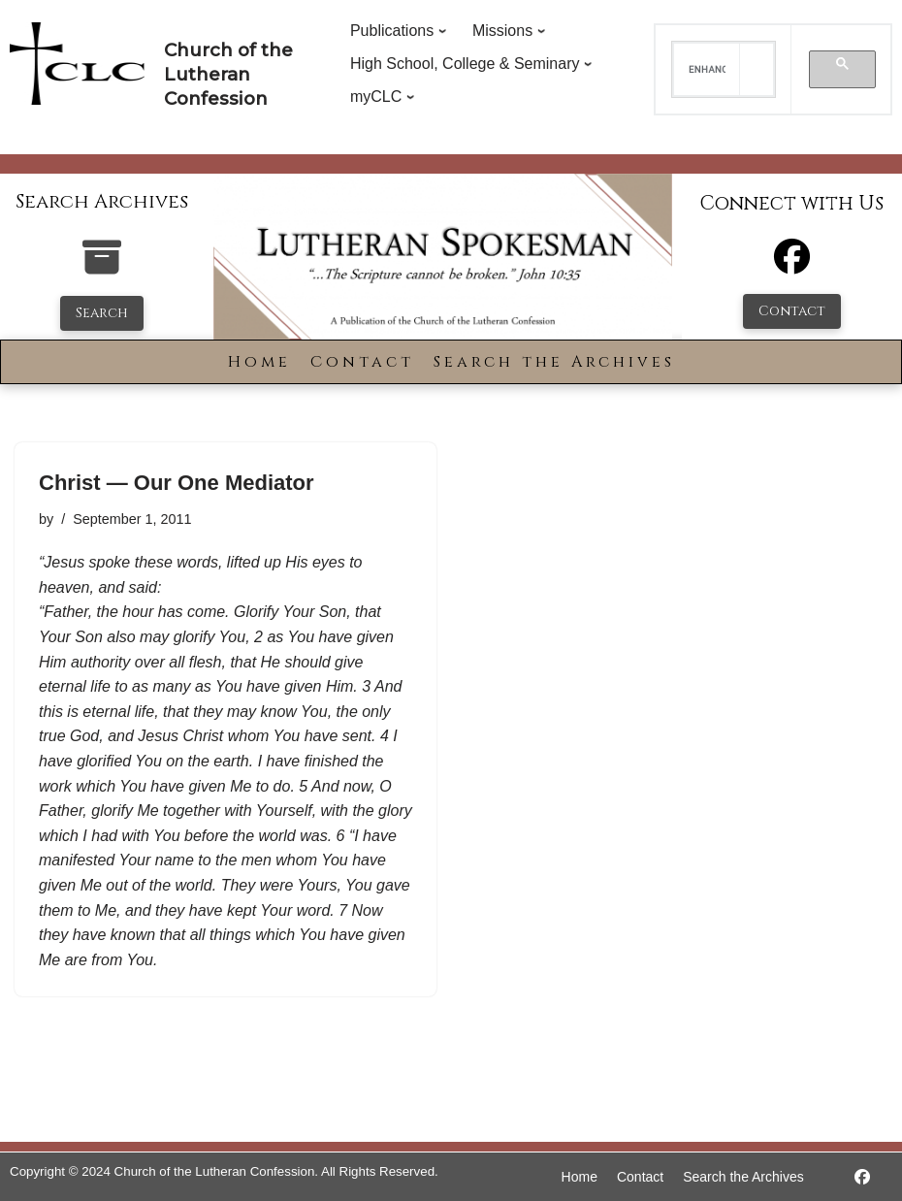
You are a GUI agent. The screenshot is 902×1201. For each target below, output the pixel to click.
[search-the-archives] (101, 267)
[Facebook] (792, 265)
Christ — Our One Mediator (176, 483)
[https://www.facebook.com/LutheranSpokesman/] (862, 1177)
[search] (707, 69)
